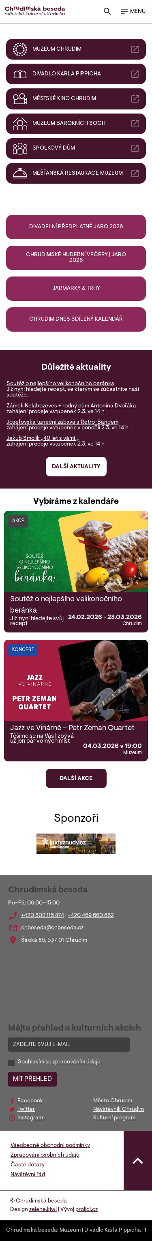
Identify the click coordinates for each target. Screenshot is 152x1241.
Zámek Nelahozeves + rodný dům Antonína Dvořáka (71, 406)
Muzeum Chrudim (85, 49)
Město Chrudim (112, 1101)
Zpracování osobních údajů (45, 1155)
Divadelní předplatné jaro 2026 (76, 227)
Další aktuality (76, 467)
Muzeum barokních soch (85, 124)
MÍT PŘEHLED (32, 1079)
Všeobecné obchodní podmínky (50, 1146)
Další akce (76, 779)
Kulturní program (114, 1118)
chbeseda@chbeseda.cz (52, 928)
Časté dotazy (28, 1165)
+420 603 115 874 (42, 916)
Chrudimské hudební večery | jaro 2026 (76, 258)
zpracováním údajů (77, 1062)
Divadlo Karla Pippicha (85, 74)
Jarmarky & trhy (76, 288)
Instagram (30, 1118)
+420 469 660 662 (91, 916)
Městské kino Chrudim (85, 99)
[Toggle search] (107, 13)
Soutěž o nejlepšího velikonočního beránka (60, 384)
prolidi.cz (86, 1210)
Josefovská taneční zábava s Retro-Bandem (62, 422)
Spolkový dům (85, 148)
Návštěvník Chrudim (118, 1109)
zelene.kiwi (43, 1210)
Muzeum (70, 1230)
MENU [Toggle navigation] (133, 11)
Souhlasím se (59, 1062)
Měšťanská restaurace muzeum (85, 173)
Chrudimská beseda (31, 1230)
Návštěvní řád (28, 1175)
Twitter (26, 1109)
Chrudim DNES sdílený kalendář (76, 319)
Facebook (30, 1101)
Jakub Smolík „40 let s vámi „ (42, 439)
